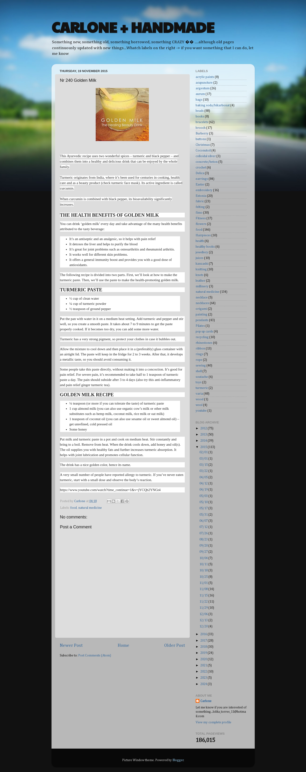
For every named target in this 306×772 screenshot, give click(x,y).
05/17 (203, 508)
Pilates (200, 326)
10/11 (203, 564)
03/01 (203, 458)
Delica (200, 173)
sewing (201, 365)
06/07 (203, 520)
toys (199, 382)
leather (200, 280)
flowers (201, 224)
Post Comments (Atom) (94, 655)
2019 (204, 653)
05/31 (203, 514)
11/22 (203, 601)
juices (199, 258)
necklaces (202, 303)
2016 (204, 634)
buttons (201, 139)
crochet (201, 167)
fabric (200, 201)
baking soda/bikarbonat (213, 105)
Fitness (201, 218)
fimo (199, 212)
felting (200, 207)
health (200, 241)
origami (201, 309)
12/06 (203, 614)
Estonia (201, 196)
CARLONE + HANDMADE (133, 27)
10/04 (203, 558)
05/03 (203, 496)
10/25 (203, 576)
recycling (202, 337)
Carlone (205, 701)
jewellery (202, 252)
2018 (204, 646)
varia (199, 393)
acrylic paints (205, 77)
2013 (204, 434)
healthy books (205, 246)
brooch (201, 127)
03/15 (203, 464)
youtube (201, 410)
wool (199, 405)
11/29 (203, 607)
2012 (204, 428)
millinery (202, 286)
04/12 (203, 483)
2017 (204, 640)
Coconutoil (203, 150)
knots (199, 275)
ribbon (200, 348)
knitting (201, 269)
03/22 (203, 471)
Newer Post (71, 645)
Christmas (203, 145)
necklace (202, 297)
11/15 (203, 595)
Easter (200, 184)
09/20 (203, 545)
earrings (202, 179)
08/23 (203, 539)
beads (200, 110)
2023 (204, 677)
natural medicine (90, 507)
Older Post (174, 645)
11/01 (203, 583)
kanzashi (202, 263)
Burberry (202, 133)
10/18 (203, 570)
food (73, 507)
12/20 (203, 626)
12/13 (203, 620)
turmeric (202, 388)
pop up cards (204, 331)
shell (199, 371)
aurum (200, 94)
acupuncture (204, 82)
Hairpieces (203, 235)
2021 (204, 665)
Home (123, 645)
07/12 (203, 527)
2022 (204, 671)
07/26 (203, 533)
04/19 (203, 489)
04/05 (203, 477)
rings (199, 354)
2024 (204, 684)
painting (201, 314)
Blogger (178, 760)
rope (199, 360)
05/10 (203, 502)
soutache (202, 377)
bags (199, 99)
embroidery (204, 190)
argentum (203, 88)
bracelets (202, 122)
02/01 (203, 452)
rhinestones (204, 343)
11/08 (203, 589)
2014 (204, 440)
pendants (202, 320)
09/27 (203, 551)
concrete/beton (207, 162)
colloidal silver (206, 156)
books (200, 116)
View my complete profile (213, 722)
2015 (204, 447)
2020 (204, 659)
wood (199, 399)
